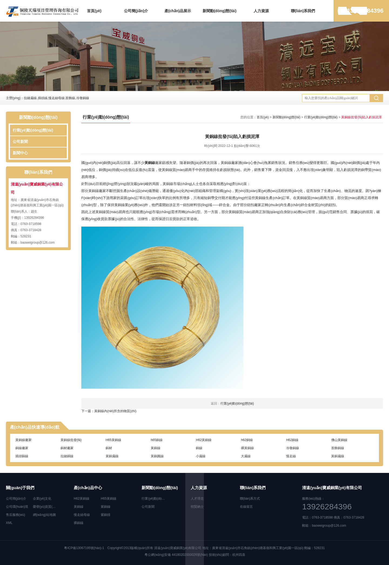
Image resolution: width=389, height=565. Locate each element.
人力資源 (261, 11)
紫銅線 (105, 507)
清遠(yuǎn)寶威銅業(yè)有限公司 (177, 548)
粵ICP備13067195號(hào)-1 (84, 548)
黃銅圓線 (157, 456)
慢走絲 (291, 456)
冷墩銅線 (292, 448)
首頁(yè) (94, 11)
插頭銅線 (21, 456)
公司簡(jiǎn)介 (136, 11)
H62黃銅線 (204, 440)
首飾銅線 (337, 448)
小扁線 (201, 456)
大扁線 (246, 456)
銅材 (109, 448)
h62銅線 (247, 440)
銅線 (199, 448)
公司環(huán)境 (17, 507)
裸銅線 (78, 523)
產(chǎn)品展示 (178, 11)
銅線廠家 (21, 448)
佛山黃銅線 (339, 440)
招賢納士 (197, 507)
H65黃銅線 (113, 440)
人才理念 (197, 498)
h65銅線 (157, 440)
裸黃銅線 (247, 448)
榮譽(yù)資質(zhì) (45, 507)
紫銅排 (105, 515)
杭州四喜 (238, 555)
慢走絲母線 (82, 515)
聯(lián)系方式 (250, 498)
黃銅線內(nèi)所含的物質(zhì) (115, 411)
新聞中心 (20, 153)
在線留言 (246, 507)
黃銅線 (150, 163)
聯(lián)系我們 (303, 11)
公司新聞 (20, 141)
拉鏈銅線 (67, 456)
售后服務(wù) (15, 515)
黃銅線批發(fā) (71, 440)
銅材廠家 (67, 448)
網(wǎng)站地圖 (44, 515)
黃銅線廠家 (23, 440)
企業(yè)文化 (42, 498)
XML (9, 523)
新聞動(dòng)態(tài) (219, 11)
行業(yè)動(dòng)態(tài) (33, 130)
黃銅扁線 (112, 456)
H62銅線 (292, 440)
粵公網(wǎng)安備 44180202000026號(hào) (176, 555)
